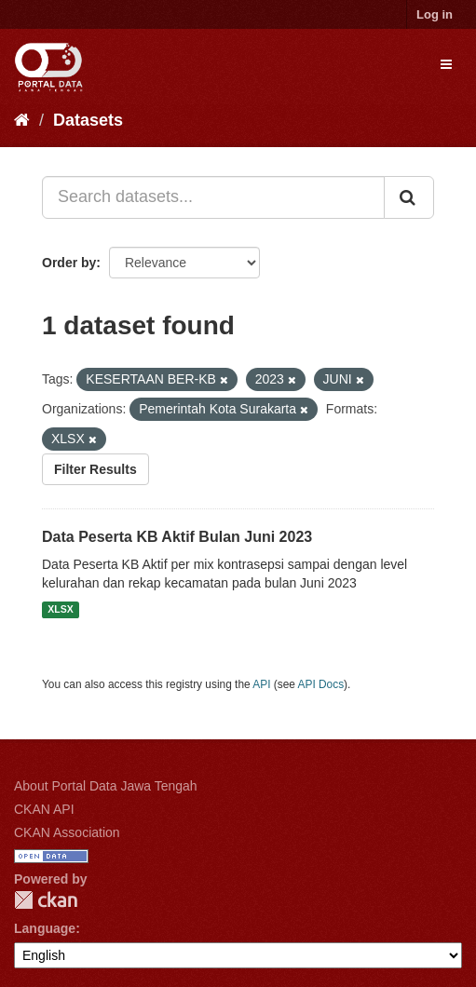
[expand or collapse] (446, 64)
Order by (69, 262)
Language (44, 928)
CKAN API (44, 809)
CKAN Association (67, 832)
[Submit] (409, 197)
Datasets (88, 120)
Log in (434, 14)
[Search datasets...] (213, 197)
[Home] (22, 120)
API (261, 684)
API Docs (321, 684)
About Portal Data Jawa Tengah (105, 785)
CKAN (45, 900)
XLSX (60, 609)
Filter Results (95, 469)
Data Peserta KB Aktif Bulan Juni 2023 (177, 537)
